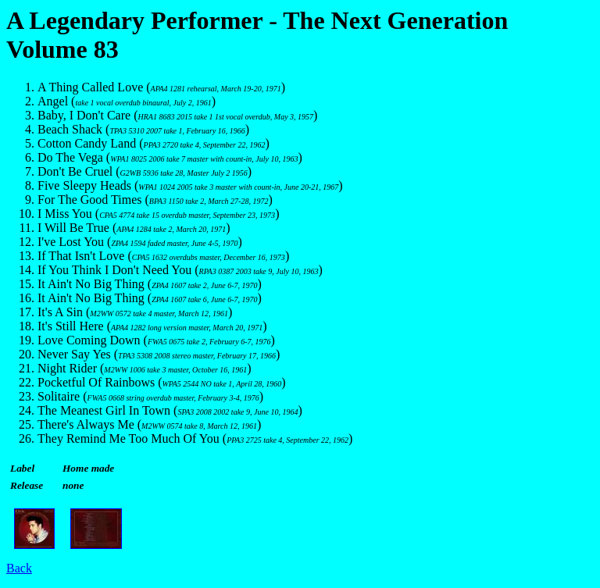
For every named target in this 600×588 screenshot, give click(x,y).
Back (19, 568)
